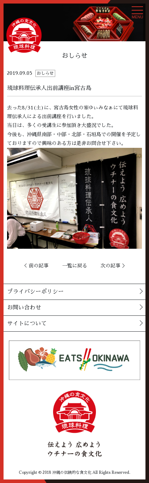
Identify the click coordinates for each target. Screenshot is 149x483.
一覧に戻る (74, 265)
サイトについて (27, 323)
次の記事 (110, 265)
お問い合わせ (24, 307)
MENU (137, 14)
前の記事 (38, 265)
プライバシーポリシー (35, 292)
